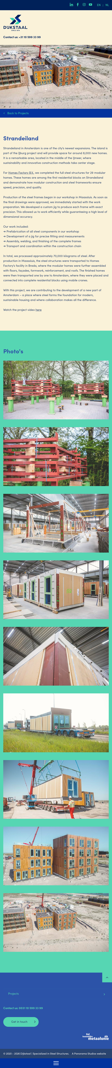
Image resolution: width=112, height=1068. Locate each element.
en (99, 5)
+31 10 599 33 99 (30, 37)
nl (107, 5)
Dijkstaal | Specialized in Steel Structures (15, 23)
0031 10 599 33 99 (31, 1008)
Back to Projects (18, 113)
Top (107, 977)
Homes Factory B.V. (21, 173)
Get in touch (19, 1022)
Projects (13, 994)
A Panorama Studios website (89, 1054)
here (39, 310)
